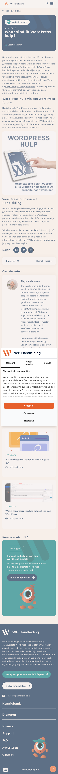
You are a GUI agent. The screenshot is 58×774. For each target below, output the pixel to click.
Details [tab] (47, 363)
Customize (29, 413)
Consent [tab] (10, 363)
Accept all (29, 406)
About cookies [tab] (29, 362)
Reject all (29, 420)
